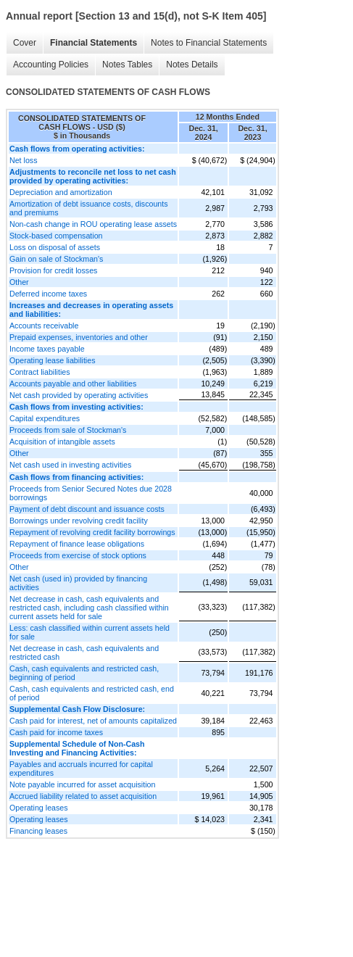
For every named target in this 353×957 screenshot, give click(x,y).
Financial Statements (93, 43)
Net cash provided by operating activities (78, 395)
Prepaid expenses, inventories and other (78, 337)
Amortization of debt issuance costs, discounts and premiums (88, 208)
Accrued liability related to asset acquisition (83, 796)
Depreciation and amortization (60, 192)
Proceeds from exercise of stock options (77, 555)
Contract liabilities (39, 372)
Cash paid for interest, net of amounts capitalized (93, 720)
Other (19, 282)
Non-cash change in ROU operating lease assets (93, 224)
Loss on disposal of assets (54, 247)
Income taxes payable (47, 348)
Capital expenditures (44, 418)
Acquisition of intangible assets (62, 441)
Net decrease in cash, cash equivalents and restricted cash (84, 652)
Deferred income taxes (48, 293)
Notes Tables (127, 64)
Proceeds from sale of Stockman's (67, 430)
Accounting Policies (50, 64)
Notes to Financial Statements (209, 43)
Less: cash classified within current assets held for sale (89, 632)
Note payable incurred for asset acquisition (82, 784)
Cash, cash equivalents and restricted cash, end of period (91, 693)
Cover (24, 43)
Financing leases (38, 830)
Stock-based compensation (56, 235)
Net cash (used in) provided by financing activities (78, 583)
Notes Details (191, 64)
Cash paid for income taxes (56, 732)
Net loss (23, 160)
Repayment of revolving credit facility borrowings (92, 532)
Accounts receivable (43, 325)
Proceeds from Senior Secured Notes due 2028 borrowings (90, 493)
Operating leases (38, 807)
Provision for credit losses (53, 270)
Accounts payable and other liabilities (72, 383)
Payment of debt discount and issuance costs (87, 509)
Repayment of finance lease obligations (76, 543)
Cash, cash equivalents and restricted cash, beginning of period (84, 673)
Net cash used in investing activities (70, 464)
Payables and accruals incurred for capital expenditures (81, 768)
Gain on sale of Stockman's (56, 258)
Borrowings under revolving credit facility (78, 520)
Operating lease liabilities (52, 360)
